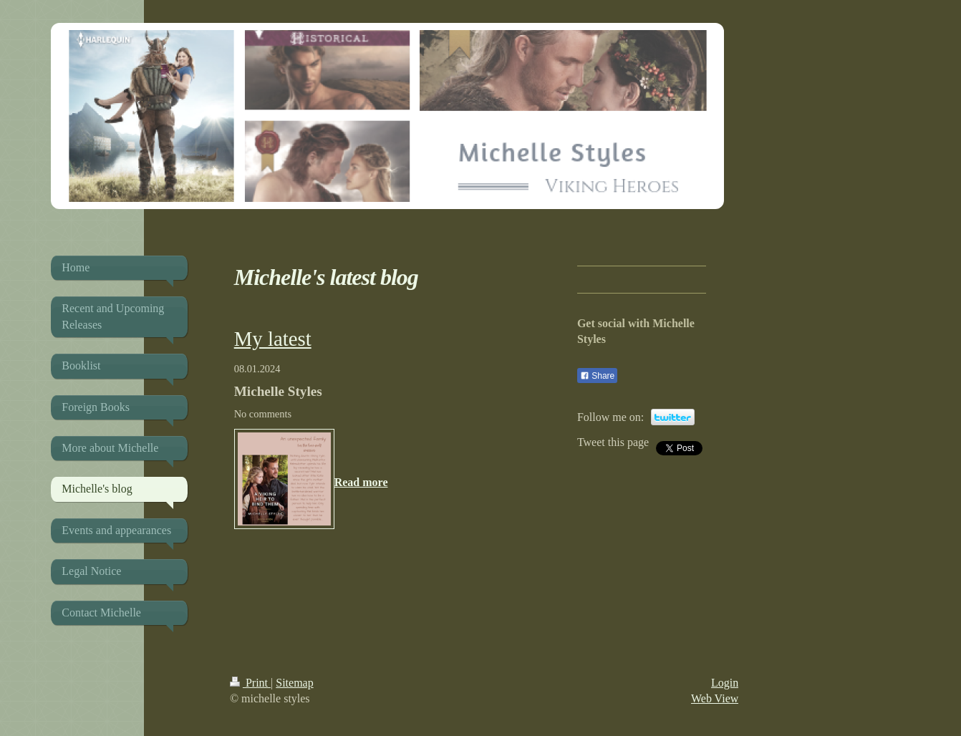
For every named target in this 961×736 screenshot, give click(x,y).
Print (250, 683)
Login (724, 683)
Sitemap (294, 683)
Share (597, 376)
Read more (361, 482)
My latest (273, 338)
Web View (714, 698)
